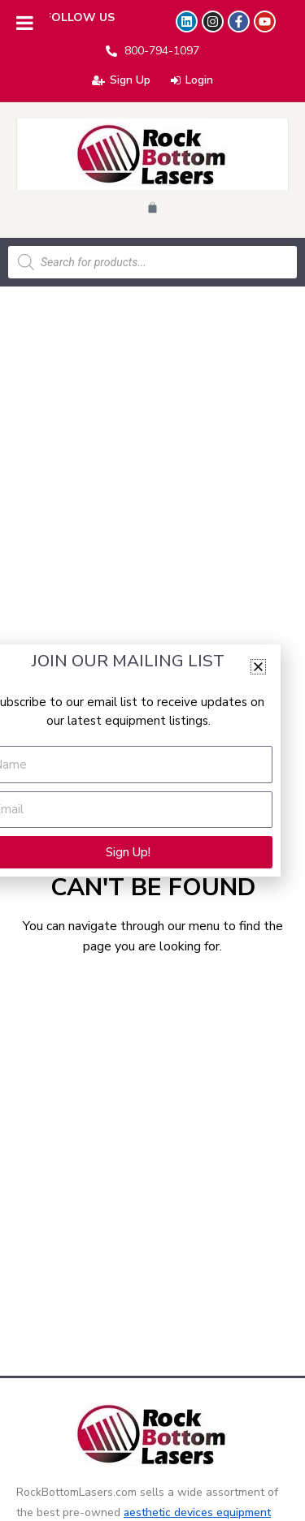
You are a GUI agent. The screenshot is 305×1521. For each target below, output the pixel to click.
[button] (258, 667)
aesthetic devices (170, 1512)
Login (192, 80)
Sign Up (121, 80)
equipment (243, 1512)
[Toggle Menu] (25, 22)
